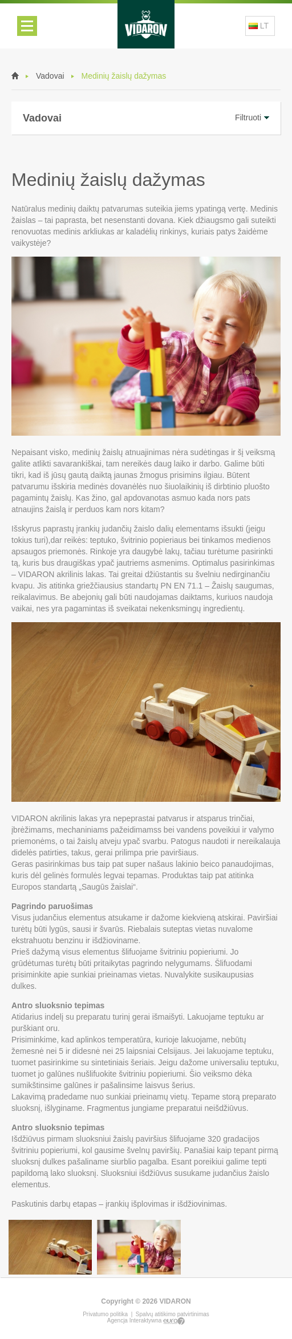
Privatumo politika (105, 1314)
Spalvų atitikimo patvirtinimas (172, 1314)
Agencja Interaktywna (146, 1320)
